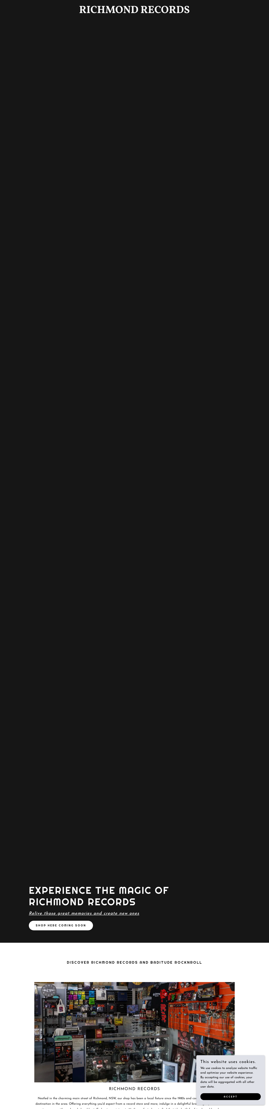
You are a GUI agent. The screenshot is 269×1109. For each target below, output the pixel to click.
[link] (134, 12)
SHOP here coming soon (61, 925)
